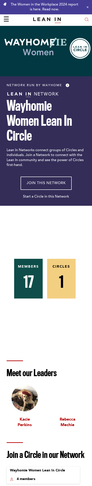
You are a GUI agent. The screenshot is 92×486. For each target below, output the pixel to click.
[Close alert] (86, 7)
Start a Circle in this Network (46, 196)
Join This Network (46, 183)
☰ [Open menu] (6, 20)
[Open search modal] (86, 20)
